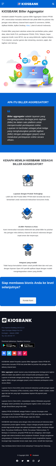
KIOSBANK (33, 160)
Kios (28, 25)
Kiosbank (35, 455)
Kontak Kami (28, 300)
